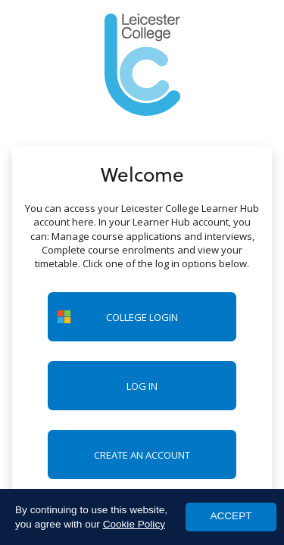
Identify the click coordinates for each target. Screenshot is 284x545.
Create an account (142, 455)
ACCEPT (230, 516)
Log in (142, 386)
